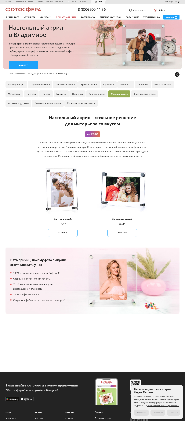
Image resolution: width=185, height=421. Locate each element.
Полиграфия (132, 19)
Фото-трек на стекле (145, 97)
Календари (45, 19)
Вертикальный (63, 222)
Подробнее (141, 412)
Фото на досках (163, 87)
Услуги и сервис (151, 19)
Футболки (108, 87)
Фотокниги (29, 19)
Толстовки (143, 87)
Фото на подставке (18, 106)
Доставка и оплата (24, 1)
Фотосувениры (16, 87)
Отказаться (158, 412)
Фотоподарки (88, 19)
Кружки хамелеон (65, 87)
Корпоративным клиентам (50, 1)
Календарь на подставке (48, 106)
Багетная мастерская (110, 19)
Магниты (61, 97)
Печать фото (12, 19)
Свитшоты (125, 87)
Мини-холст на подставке (81, 106)
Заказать (23, 68)
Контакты (69, 418)
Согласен (174, 412)
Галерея (46, 97)
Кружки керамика (40, 87)
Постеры (31, 97)
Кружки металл (89, 87)
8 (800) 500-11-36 (92, 10)
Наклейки (77, 97)
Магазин (170, 19)
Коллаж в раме (97, 97)
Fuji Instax (39, 418)
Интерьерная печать (65, 19)
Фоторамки (14, 97)
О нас (8, 1)
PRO (100, 1)
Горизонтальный (122, 222)
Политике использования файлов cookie (163, 405)
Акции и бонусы (78, 1)
